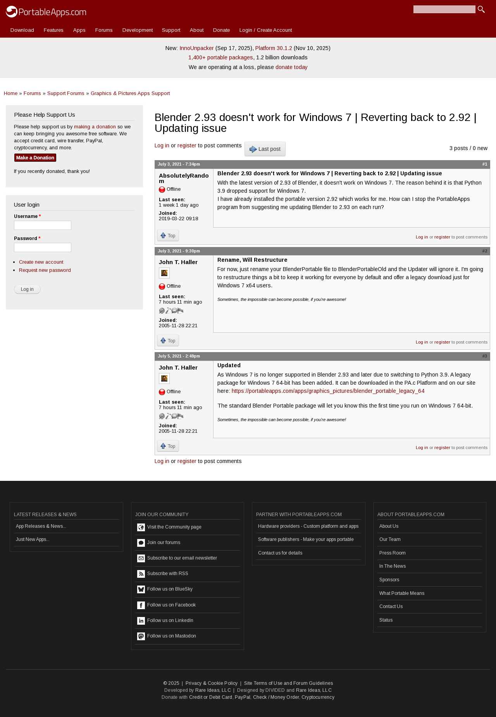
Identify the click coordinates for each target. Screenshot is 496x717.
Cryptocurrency (317, 697)
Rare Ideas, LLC (213, 690)
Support (171, 30)
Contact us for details (280, 553)
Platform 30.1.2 (273, 48)
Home (10, 93)
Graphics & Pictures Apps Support (130, 93)
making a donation (95, 127)
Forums (104, 30)
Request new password (45, 270)
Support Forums (65, 93)
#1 (484, 164)
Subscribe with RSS (162, 574)
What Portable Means (401, 593)
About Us (388, 526)
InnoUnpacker (196, 48)
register (186, 145)
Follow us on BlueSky (165, 589)
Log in (162, 145)
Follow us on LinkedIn (165, 621)
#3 (484, 356)
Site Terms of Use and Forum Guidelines (288, 683)
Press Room (392, 553)
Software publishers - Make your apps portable (306, 539)
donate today (292, 67)
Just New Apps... (33, 539)
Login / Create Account (265, 30)
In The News (392, 566)
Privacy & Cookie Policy (212, 683)
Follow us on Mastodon (166, 636)
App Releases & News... (41, 526)
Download (22, 30)
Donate (221, 30)
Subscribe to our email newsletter (177, 558)
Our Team (390, 539)
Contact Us (391, 606)
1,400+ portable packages (220, 57)
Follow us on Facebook (166, 605)
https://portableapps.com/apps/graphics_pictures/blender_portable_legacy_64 (328, 391)
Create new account (41, 262)
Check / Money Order (276, 697)
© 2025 (171, 683)
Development (137, 30)
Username (27, 216)
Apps (79, 30)
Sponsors (389, 579)
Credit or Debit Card (210, 697)
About (196, 30)
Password (27, 238)
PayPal (242, 697)
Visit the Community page (169, 527)
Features (54, 30)
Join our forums (158, 543)
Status (386, 620)
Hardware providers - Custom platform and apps (308, 526)
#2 (484, 251)
